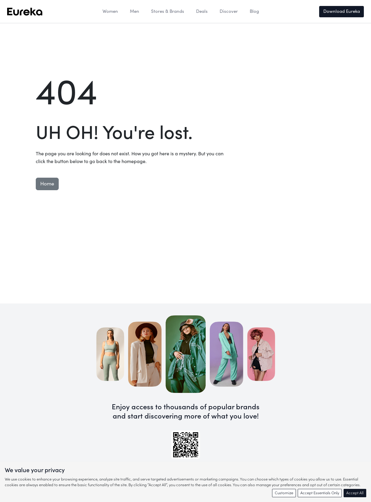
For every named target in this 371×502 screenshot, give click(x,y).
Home (47, 184)
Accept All (355, 493)
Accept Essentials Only (319, 493)
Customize (284, 493)
